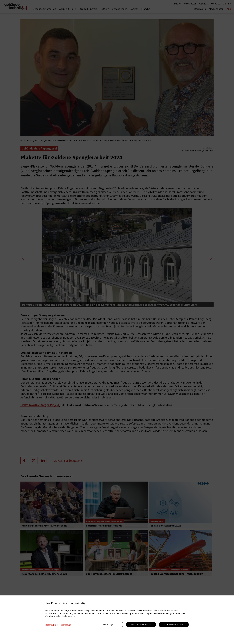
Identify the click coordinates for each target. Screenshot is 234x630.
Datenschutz (51, 624)
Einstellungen (108, 624)
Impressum (66, 624)
